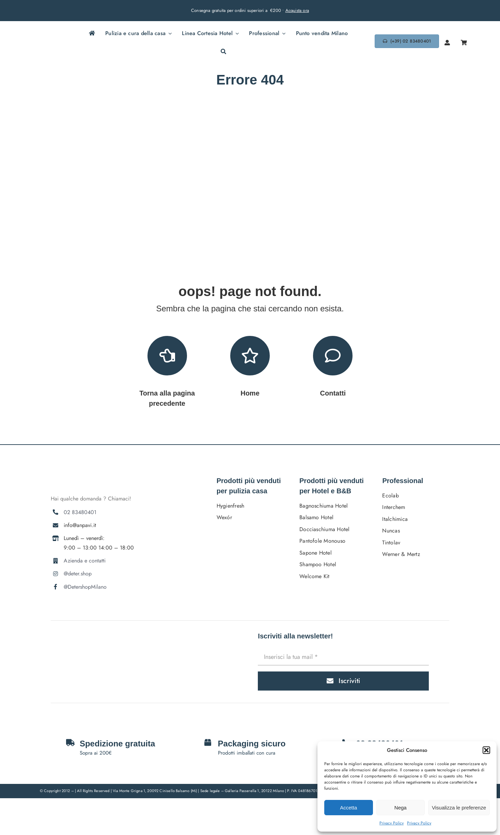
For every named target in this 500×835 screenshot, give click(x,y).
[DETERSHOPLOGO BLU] (42, 38)
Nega (400, 807)
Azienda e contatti (85, 561)
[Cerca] (223, 52)
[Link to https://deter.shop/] (250, 355)
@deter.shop (78, 573)
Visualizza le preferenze (459, 807)
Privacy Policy (391, 823)
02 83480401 (80, 512)
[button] (486, 750)
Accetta (348, 807)
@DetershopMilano (85, 587)
